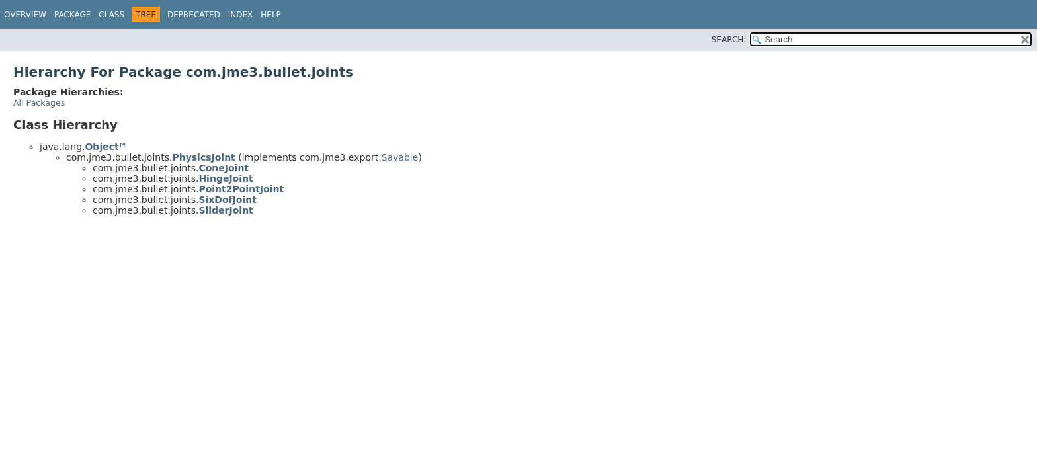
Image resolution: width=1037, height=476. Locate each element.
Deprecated (193, 14)
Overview (25, 14)
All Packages (39, 103)
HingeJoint (225, 178)
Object (101, 146)
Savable (400, 157)
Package (72, 14)
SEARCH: (729, 39)
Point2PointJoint (241, 189)
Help (271, 14)
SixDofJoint (227, 199)
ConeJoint (223, 168)
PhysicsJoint (203, 157)
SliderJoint (225, 210)
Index (240, 14)
